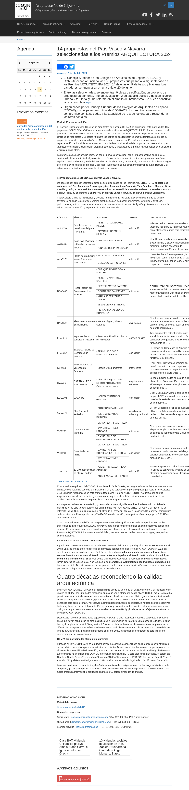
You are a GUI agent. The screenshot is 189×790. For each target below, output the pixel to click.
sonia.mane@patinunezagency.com (89, 717)
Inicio (20, 39)
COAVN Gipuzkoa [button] (27, 24)
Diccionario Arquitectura (84, 32)
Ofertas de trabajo (58, 32)
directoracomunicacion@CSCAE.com (90, 722)
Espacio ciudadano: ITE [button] (140, 24)
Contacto (106, 32)
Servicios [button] (93, 24)
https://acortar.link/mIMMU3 (71, 707)
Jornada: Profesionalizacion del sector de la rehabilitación (34, 128)
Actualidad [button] (76, 24)
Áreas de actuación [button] (54, 24)
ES (171, 5)
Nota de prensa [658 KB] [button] (74, 778)
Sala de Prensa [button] (113, 24)
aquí (88, 102)
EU (164, 5)
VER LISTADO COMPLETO (72, 481)
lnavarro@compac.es (87, 727)
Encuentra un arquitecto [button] (30, 32)
